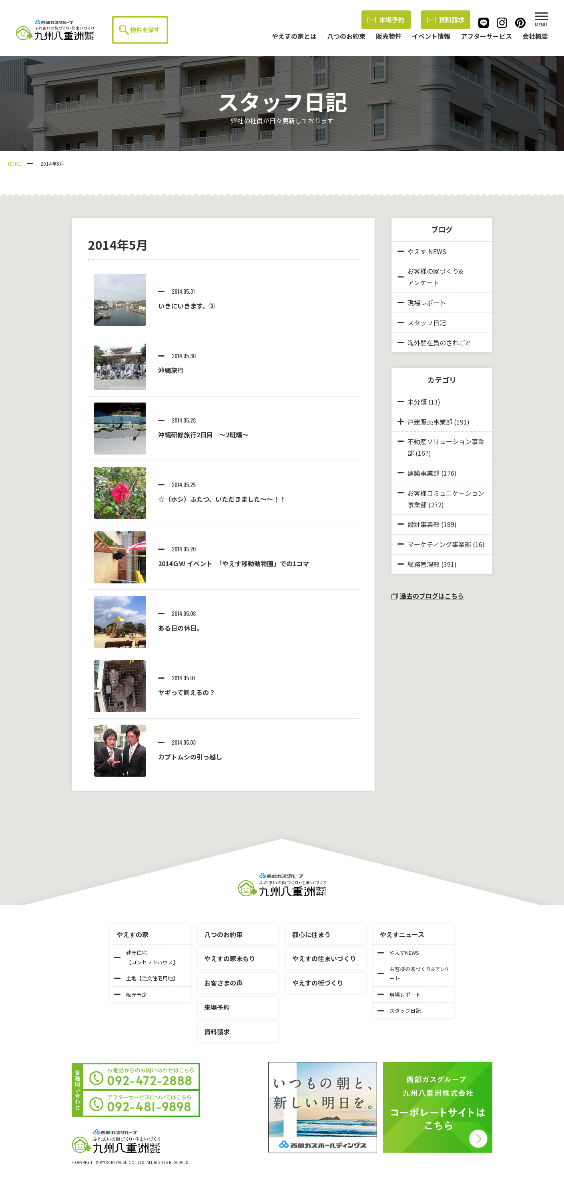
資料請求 (445, 19)
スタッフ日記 (421, 322)
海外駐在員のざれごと (434, 342)
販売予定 (130, 994)
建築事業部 (423, 473)
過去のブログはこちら (427, 596)
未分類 (417, 402)
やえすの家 (132, 934)
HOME (14, 163)
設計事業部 (423, 524)
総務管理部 (423, 564)
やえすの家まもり (229, 958)
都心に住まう (311, 934)
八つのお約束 (223, 934)
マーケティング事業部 (439, 544)
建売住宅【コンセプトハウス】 (146, 957)
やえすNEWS (398, 952)
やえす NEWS (421, 251)
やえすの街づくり (317, 983)
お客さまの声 (223, 983)
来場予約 (386, 19)
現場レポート (421, 302)
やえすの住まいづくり (324, 958)
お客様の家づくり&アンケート (430, 276)
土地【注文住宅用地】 (146, 978)
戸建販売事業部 (429, 422)
